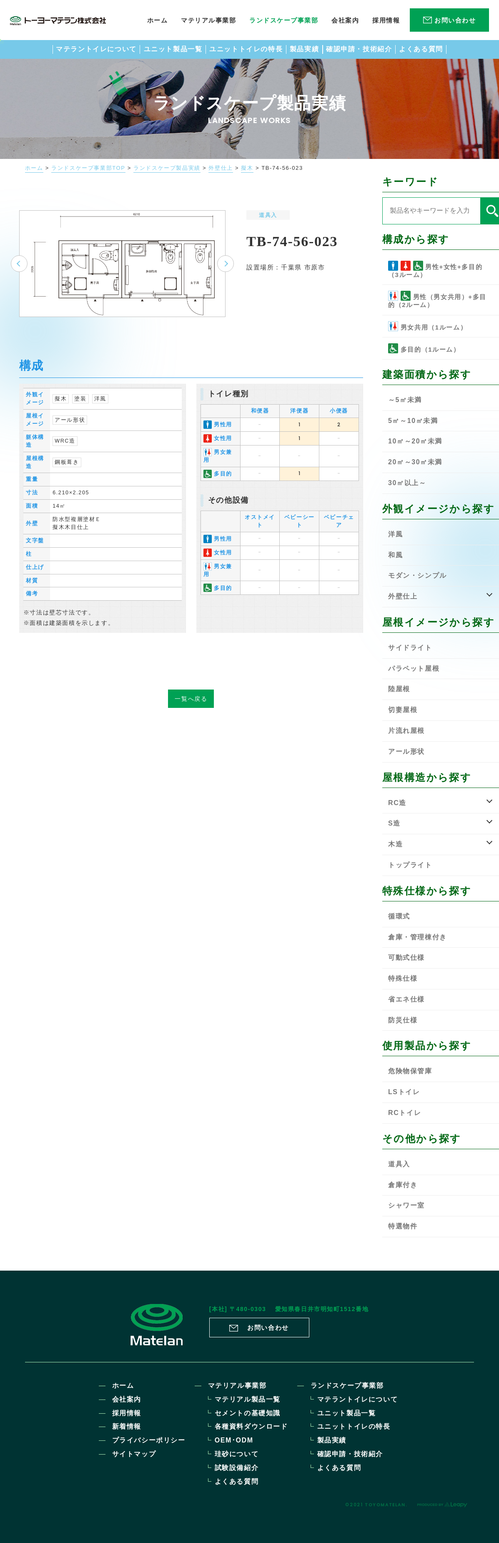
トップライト (410, 864)
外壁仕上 (220, 168)
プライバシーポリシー (149, 1440)
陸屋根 (399, 688)
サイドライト (410, 647)
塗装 (80, 408)
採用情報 (126, 1413)
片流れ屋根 (406, 730)
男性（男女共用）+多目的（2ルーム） (437, 299)
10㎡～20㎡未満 (415, 441)
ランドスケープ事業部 (347, 1385)
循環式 (399, 916)
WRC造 (65, 450)
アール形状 (70, 429)
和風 (395, 555)
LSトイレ (404, 1091)
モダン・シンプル (417, 575)
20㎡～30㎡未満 (415, 462)
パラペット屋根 (413, 668)
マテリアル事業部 (237, 1385)
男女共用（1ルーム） (427, 326)
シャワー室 (406, 1205)
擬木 (247, 168)
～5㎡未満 (405, 399)
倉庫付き (402, 1184)
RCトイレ (404, 1112)
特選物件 (402, 1226)
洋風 (100, 408)
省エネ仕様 (406, 999)
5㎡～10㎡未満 (413, 420)
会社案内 (126, 1399)
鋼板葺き (67, 471)
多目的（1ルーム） (424, 348)
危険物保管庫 (410, 1071)
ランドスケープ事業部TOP (88, 168)
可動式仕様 (406, 957)
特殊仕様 (402, 978)
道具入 (268, 215)
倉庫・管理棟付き (417, 937)
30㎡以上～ (407, 482)
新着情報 (126, 1426)
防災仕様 (402, 1020)
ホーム (34, 168)
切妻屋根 (402, 709)
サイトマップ (134, 1453)
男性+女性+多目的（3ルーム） (435, 269)
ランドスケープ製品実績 (167, 168)
